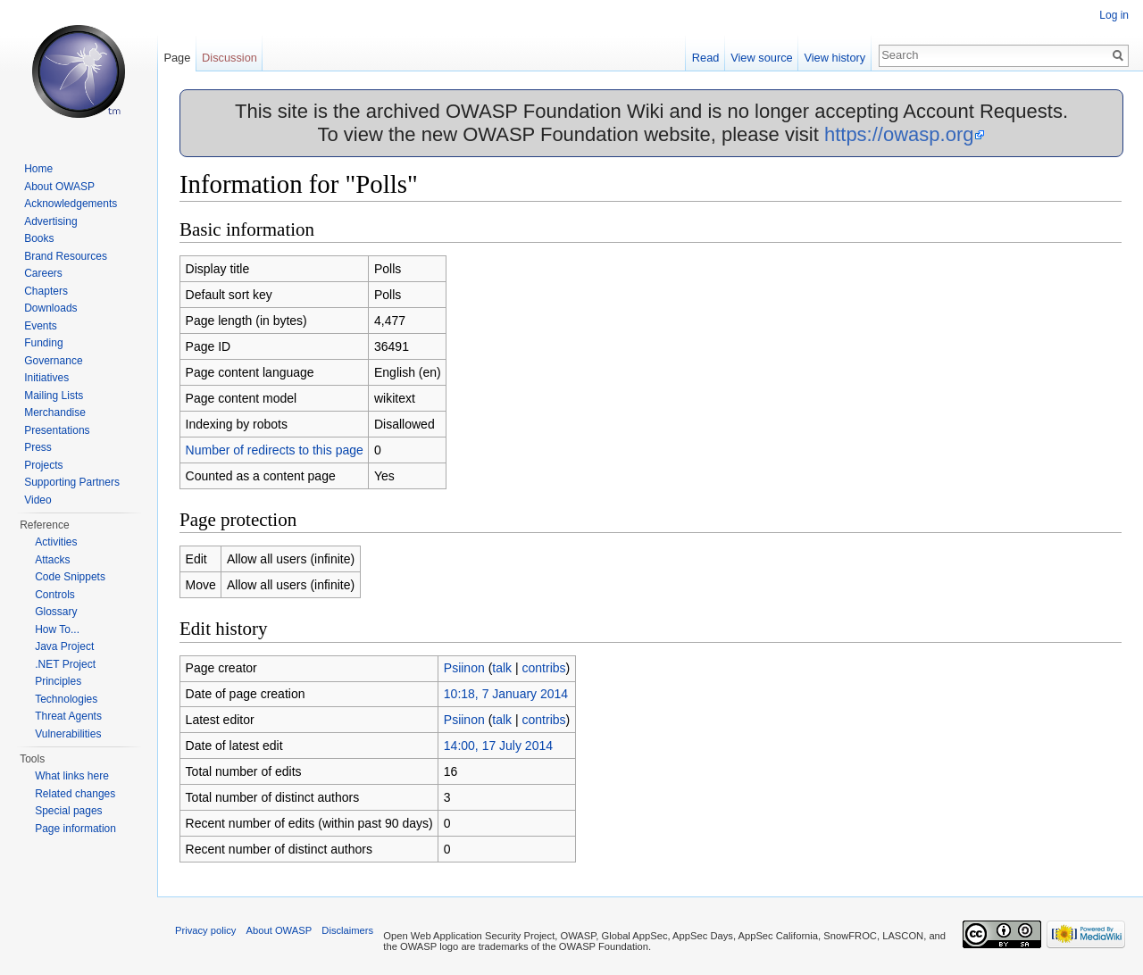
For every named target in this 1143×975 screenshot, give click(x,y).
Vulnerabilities (68, 734)
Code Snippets (70, 577)
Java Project (64, 646)
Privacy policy (205, 930)
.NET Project (65, 664)
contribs (544, 668)
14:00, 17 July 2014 (498, 745)
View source (761, 57)
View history (834, 57)
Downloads (50, 308)
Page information (75, 828)
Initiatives (46, 377)
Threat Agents (68, 716)
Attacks (52, 560)
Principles (58, 681)
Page (176, 57)
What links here (72, 776)
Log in (1114, 15)
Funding (43, 343)
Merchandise (55, 412)
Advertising (50, 221)
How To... (57, 629)
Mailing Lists (53, 395)
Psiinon (464, 668)
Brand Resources (65, 256)
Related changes (75, 794)
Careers (43, 273)
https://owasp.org (899, 134)
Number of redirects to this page (274, 450)
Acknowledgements (70, 203)
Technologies (66, 699)
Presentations (56, 430)
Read (706, 57)
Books (39, 238)
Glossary (56, 611)
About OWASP (59, 186)
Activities (56, 542)
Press (38, 447)
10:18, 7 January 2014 (506, 694)
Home (38, 168)
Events (40, 326)
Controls (55, 594)
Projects (43, 465)
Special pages (68, 810)
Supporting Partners (72, 482)
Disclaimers (347, 930)
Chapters (46, 291)
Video (37, 500)
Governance (53, 360)
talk (502, 668)
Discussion (229, 57)
